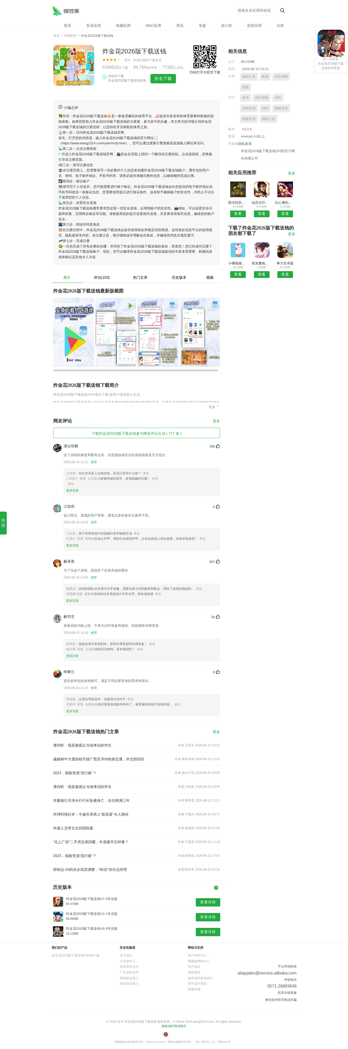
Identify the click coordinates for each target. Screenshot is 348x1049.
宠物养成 (249, 108)
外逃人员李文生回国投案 (73, 828)
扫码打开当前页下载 (205, 72)
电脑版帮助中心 (199, 961)
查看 (238, 214)
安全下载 (163, 78)
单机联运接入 (129, 983)
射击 (245, 98)
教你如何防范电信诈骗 (281, 1000)
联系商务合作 (129, 967)
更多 (214, 406)
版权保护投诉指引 (200, 978)
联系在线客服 (287, 993)
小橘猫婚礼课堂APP (238, 263)
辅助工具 (249, 76)
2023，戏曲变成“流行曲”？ (74, 773)
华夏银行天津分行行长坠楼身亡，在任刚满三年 (91, 800)
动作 (277, 98)
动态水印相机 (262, 202)
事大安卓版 (285, 263)
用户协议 (194, 967)
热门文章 (140, 277)
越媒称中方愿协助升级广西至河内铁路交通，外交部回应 (98, 759)
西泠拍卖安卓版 (238, 202)
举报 (3, 522)
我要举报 (194, 989)
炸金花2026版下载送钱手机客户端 (76, 955)
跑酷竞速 (281, 108)
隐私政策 (245, 144)
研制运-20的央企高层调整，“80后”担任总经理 (90, 869)
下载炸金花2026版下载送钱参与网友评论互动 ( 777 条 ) (136, 433)
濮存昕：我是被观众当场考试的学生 (82, 745)
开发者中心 (128, 961)
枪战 (265, 76)
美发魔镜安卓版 (262, 263)
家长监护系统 (197, 983)
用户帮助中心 (197, 955)
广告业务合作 (129, 972)
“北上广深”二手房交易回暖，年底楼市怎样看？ (91, 842)
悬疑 (245, 87)
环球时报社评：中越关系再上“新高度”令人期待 (91, 814)
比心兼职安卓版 (285, 202)
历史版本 (179, 277)
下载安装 (155, 60)
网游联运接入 (129, 978)
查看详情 (208, 902)
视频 (209, 277)
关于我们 (126, 955)
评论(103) (102, 277)
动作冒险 (281, 76)
